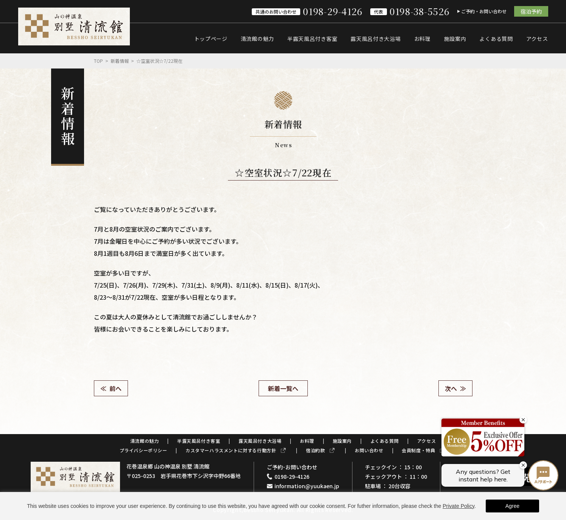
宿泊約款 (315, 450)
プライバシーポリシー (143, 450)
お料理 (422, 38)
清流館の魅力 (257, 38)
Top (98, 61)
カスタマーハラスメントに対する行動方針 (231, 450)
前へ (115, 388)
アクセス (537, 38)
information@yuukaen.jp (306, 486)
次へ (451, 388)
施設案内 (455, 38)
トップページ (211, 38)
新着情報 (120, 61)
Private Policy (458, 506)
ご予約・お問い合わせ (484, 11)
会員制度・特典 (418, 450)
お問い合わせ (369, 450)
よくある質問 (496, 38)
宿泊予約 (531, 11)
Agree (512, 506)
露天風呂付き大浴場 (376, 38)
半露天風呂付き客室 (312, 38)
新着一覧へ (283, 388)
